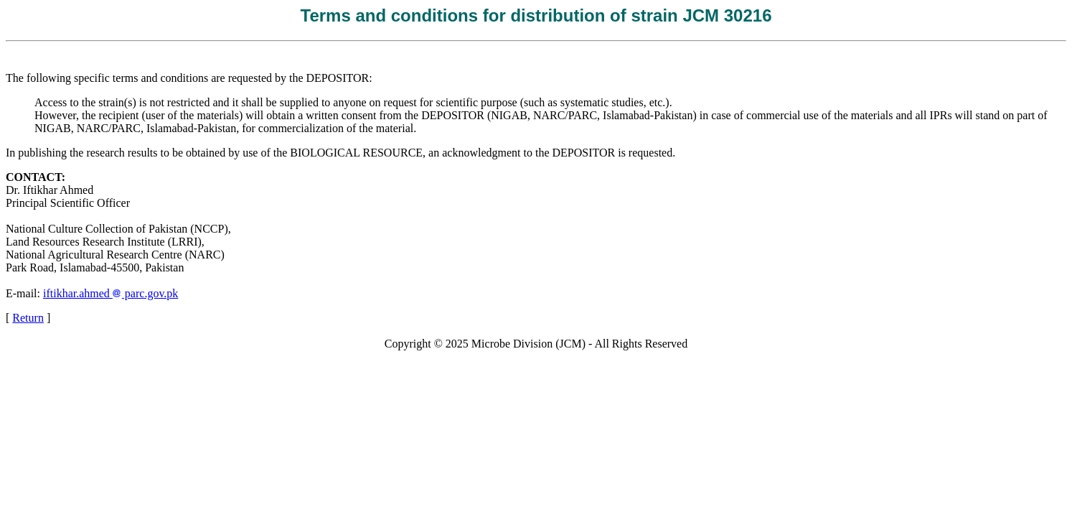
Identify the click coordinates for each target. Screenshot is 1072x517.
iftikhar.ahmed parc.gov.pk (110, 293)
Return (28, 318)
